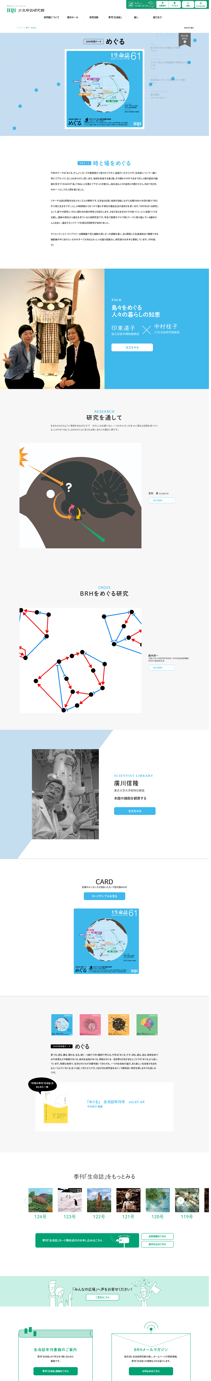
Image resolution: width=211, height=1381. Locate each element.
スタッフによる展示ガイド (63, 1338)
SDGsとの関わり (28, 1346)
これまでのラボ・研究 (90, 1338)
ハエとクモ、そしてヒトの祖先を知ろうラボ (98, 1322)
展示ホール (72, 17)
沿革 (23, 1338)
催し (136, 17)
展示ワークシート (60, 1346)
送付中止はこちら (157, 1125)
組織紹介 (25, 1334)
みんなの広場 (181, 1317)
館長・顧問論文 (88, 1334)
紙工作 (126, 1330)
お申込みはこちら (151, 1252)
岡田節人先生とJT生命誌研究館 (33, 1342)
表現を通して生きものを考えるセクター (97, 1330)
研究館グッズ (58, 1330)
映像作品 (57, 1322)
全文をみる (132, 347)
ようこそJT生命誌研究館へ (31, 1322)
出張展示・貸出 (59, 1326)
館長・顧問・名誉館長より (31, 1330)
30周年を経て (27, 1350)
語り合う (157, 17)
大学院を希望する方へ (90, 1342)
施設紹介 (25, 1326)
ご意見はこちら (102, 1177)
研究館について (51, 17)
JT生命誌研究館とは (29, 1317)
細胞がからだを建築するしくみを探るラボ (98, 1326)
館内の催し (163, 1317)
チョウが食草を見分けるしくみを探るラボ (98, 1317)
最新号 (126, 1317)
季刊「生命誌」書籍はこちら (55, 1252)
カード (126, 1326)
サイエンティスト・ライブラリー (136, 1334)
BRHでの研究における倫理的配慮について (98, 1346)
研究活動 (93, 17)
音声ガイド (58, 1342)
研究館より (181, 1322)
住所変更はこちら (157, 1117)
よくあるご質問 (28, 1361)
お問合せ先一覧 (42, 1361)
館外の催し (163, 1322)
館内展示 (57, 1317)
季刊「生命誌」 (115, 17)
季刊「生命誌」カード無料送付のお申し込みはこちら (86, 1121)
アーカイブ (128, 1322)
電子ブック (58, 1334)
